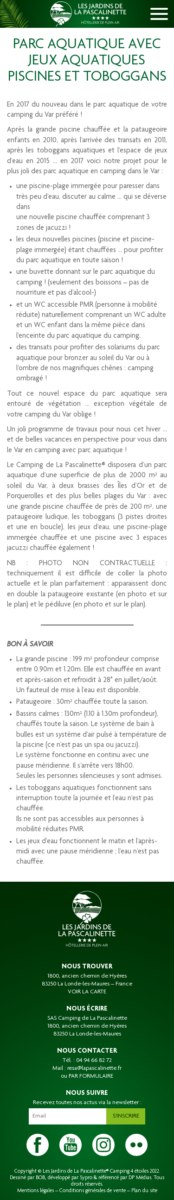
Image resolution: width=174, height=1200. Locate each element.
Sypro (86, 1178)
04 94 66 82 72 (94, 1060)
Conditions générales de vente (92, 1191)
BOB (40, 1178)
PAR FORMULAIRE (91, 1076)
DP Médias (140, 1178)
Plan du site (144, 1191)
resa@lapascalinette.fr (94, 1068)
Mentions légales (35, 1191)
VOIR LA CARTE (87, 992)
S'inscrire (126, 1116)
